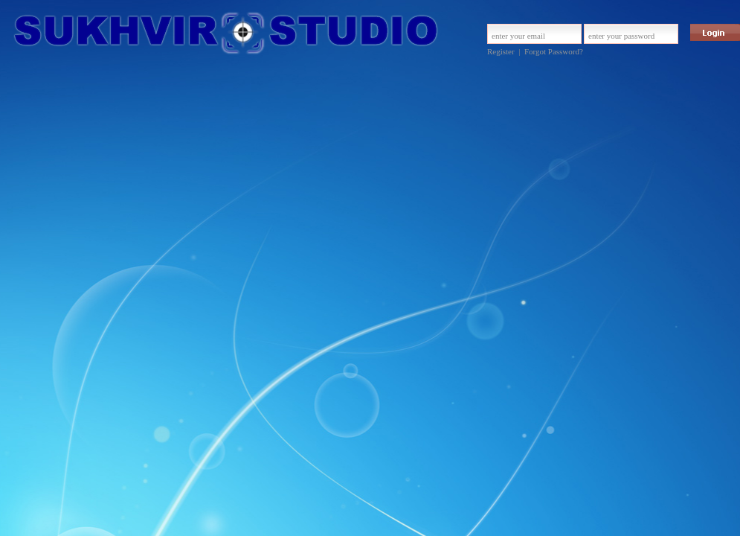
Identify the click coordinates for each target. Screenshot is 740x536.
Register (501, 51)
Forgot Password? (553, 51)
